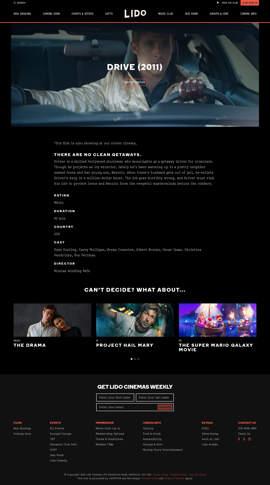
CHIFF (53, 449)
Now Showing (22, 13)
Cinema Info (248, 13)
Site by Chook (197, 474)
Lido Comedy (58, 460)
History (148, 428)
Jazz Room (191, 13)
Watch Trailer (135, 82)
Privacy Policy (178, 474)
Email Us (244, 433)
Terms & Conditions (109, 439)
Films (18, 423)
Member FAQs (104, 444)
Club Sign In (249, 2)
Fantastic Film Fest (63, 444)
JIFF (52, 439)
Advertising (210, 433)
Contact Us (247, 423)
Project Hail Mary (125, 345)
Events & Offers (82, 13)
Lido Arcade (210, 444)
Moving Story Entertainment (163, 449)
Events (55, 423)
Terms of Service (174, 478)
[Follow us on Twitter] (244, 439)
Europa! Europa (60, 433)
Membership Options (110, 433)
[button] (131, 359)
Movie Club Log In (108, 428)
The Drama (30, 345)
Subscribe (165, 407)
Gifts (109, 13)
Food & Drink (152, 433)
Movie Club (165, 13)
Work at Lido (210, 439)
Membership (105, 423)
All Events (57, 428)
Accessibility (152, 439)
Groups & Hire (219, 13)
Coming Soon (51, 13)
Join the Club (230, 2)
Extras (207, 423)
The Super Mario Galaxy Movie (216, 347)
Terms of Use (160, 474)
